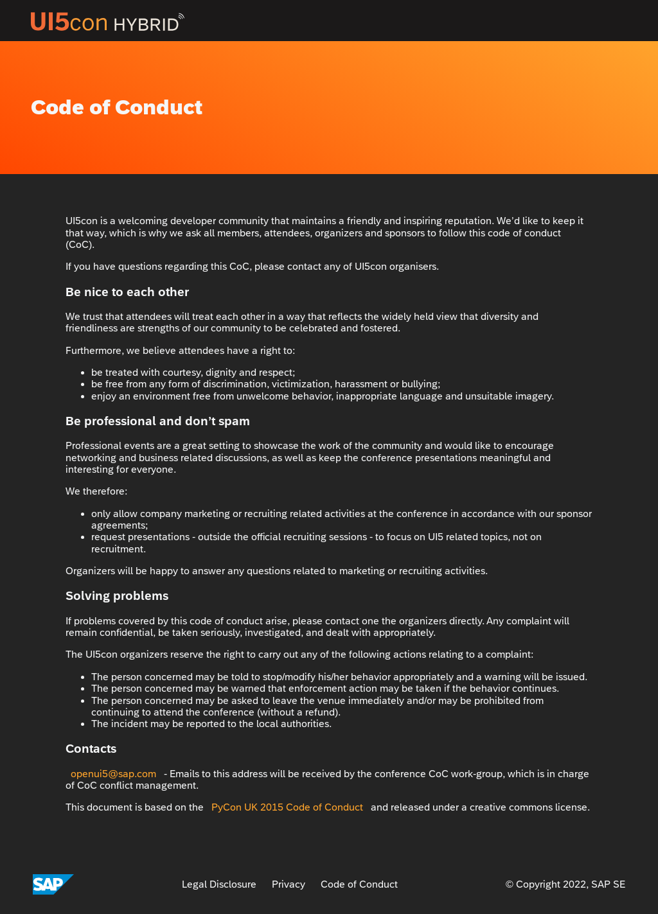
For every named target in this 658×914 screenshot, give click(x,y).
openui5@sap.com (113, 773)
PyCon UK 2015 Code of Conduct (287, 807)
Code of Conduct (359, 884)
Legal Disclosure (219, 884)
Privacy (288, 884)
